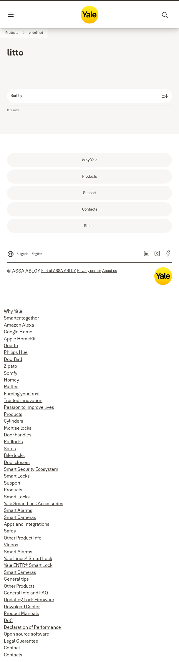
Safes (10, 448)
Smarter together (21, 318)
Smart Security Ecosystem (31, 469)
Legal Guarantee (21, 641)
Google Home (18, 332)
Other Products (19, 586)
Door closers (17, 462)
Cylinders (13, 421)
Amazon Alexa (19, 325)
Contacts (13, 655)
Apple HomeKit (20, 339)
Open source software (26, 634)
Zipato (10, 366)
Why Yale (13, 311)
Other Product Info (23, 538)
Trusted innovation (23, 400)
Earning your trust (22, 393)
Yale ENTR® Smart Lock (28, 565)
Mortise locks (18, 428)
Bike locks (14, 455)
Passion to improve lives (29, 407)
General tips (16, 579)
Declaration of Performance (32, 627)
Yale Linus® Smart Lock (28, 558)
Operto (11, 345)
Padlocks (13, 441)
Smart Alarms (18, 510)
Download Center (22, 606)
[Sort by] (89, 96)
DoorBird (13, 359)
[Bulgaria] (24, 252)
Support (12, 483)
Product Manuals (21, 613)
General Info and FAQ (26, 593)
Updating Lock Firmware (29, 599)
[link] (16, 33)
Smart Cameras (20, 517)
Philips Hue (16, 352)
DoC (8, 620)
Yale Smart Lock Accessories (33, 503)
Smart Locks (17, 476)
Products (13, 414)
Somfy (10, 373)
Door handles (18, 435)
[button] (36, 33)
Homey (11, 380)
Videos (11, 544)
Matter (11, 386)
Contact (12, 648)
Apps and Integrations (26, 524)
